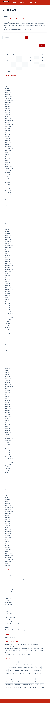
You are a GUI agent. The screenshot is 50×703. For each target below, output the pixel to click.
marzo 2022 (7, 185)
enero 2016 (7, 334)
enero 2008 (7, 527)
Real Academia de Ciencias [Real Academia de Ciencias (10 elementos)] (27, 684)
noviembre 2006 (9, 555)
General (6, 16)
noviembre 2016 (9, 313)
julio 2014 (7, 370)
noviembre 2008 (9, 507)
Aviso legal (39, 701)
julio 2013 (7, 394)
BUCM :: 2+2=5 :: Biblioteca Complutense (14, 618)
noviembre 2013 (9, 386)
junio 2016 (7, 323)
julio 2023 (7, 152)
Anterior (6, 37)
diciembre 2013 (8, 384)
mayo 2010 (7, 471)
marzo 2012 (7, 426)
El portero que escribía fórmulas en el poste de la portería (19, 579)
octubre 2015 (8, 340)
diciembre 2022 (8, 166)
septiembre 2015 (9, 342)
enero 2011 (7, 455)
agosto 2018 (8, 271)
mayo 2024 (7, 132)
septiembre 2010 (9, 463)
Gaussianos (7, 626)
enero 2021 (7, 213)
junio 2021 (7, 203)
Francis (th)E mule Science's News (13, 624)
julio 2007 (7, 539)
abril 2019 (7, 255)
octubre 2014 (8, 364)
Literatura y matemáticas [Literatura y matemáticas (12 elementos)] (21, 676)
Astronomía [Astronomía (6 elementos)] (21, 661)
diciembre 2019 (8, 239)
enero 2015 (7, 358)
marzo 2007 (7, 547)
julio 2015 (7, 346)
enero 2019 (7, 261)
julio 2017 (7, 297)
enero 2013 (7, 406)
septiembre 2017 (9, 293)
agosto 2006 (8, 561)
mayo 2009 (7, 495)
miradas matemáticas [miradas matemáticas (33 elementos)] (10, 681)
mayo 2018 (7, 277)
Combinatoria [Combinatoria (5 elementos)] (19, 664)
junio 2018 (7, 275)
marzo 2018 (7, 281)
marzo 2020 (7, 233)
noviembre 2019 (9, 241)
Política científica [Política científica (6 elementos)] (9, 684)
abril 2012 (7, 424)
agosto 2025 (8, 102)
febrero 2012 (8, 428)
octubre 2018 (8, 267)
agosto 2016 (8, 319)
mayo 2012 (7, 422)
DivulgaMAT (8, 598)
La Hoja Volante (8, 602)
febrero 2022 (8, 187)
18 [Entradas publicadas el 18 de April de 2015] (36, 63)
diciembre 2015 (8, 336)
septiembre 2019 (9, 245)
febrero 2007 (8, 549)
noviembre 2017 (9, 289)
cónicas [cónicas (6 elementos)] (38, 664)
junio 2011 (7, 444)
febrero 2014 (8, 380)
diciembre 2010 (8, 457)
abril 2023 (7, 158)
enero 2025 (7, 116)
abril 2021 (7, 207)
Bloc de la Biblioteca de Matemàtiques (14, 613)
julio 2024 (7, 128)
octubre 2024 (8, 122)
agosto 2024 (8, 126)
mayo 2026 (7, 86)
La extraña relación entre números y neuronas (20, 19)
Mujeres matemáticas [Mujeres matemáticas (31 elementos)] (21, 681)
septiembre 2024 (9, 124)
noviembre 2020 (9, 217)
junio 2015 (7, 348)
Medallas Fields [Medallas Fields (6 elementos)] (39, 679)
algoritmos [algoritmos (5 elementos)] (15, 661)
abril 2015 (7, 352)
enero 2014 (7, 382)
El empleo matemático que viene (24, 654)
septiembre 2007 (9, 535)
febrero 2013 (8, 404)
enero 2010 (7, 479)
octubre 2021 (8, 195)
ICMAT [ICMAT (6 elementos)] (36, 673)
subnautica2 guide (9, 650)
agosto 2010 (8, 465)
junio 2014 (7, 372)
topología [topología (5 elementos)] (35, 687)
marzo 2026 (7, 90)
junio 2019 (7, 251)
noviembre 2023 (9, 144)
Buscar (42, 45)
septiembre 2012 (9, 414)
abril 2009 (7, 497)
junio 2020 (7, 227)
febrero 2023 (8, 162)
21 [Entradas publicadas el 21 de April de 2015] (13, 66)
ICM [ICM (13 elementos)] (20, 673)
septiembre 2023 (9, 148)
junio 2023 (7, 154)
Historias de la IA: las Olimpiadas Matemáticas (16, 587)
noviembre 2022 (9, 168)
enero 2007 (7, 551)
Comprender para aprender (11, 577)
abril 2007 (7, 545)
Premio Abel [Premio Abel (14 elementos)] (17, 684)
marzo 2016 (7, 330)
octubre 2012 (8, 412)
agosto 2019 (8, 247)
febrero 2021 (8, 211)
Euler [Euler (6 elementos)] (7, 670)
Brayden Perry (8, 644)
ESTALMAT (7, 600)
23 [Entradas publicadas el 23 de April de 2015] (25, 66)
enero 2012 (7, 430)
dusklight (7, 648)
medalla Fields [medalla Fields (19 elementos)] (31, 679)
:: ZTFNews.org (8, 611)
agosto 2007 (8, 537)
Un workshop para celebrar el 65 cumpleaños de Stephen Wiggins (27, 648)
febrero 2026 (8, 92)
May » (9, 71)
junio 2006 (7, 565)
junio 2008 (7, 517)
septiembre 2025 (9, 100)
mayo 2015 (7, 350)
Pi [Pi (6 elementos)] (35, 681)
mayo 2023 (7, 156)
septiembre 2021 (9, 197)
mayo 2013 (7, 398)
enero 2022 (7, 189)
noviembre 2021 (9, 193)
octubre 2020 (8, 219)
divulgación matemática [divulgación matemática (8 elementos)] (11, 667)
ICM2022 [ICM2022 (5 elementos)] (31, 673)
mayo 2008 (7, 519)
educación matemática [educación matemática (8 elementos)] (29, 667)
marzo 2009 (7, 499)
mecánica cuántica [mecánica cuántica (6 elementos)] (22, 679)
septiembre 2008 (9, 511)
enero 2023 (7, 164)
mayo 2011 (7, 446)
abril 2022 (7, 182)
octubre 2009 (8, 485)
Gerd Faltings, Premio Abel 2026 (12, 591)
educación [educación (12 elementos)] (20, 667)
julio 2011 (7, 442)
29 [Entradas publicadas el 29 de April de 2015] (19, 68)
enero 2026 (7, 94)
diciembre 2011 (8, 432)
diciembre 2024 (8, 118)
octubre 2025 (8, 98)
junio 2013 (7, 396)
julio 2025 (7, 104)
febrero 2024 (8, 138)
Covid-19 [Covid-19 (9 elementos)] (26, 664)
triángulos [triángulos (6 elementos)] (42, 687)
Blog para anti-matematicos (11, 615)
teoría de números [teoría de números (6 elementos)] (18, 687)
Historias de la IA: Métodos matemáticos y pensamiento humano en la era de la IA (25, 581)
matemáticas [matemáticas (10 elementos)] (31, 676)
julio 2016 (7, 321)
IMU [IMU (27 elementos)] (41, 673)
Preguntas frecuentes (21, 701)
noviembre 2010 (9, 459)
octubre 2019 (8, 243)
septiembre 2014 (9, 366)
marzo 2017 (7, 305)
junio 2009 (7, 493)
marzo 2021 (7, 209)
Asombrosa (7, 573)
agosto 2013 (8, 392)
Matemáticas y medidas (11, 583)
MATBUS (7, 628)
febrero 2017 (8, 307)
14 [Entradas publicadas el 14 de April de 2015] (13, 63)
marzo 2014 (7, 378)
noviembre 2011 (9, 434)
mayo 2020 (7, 229)
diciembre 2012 (8, 408)
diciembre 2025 (8, 96)
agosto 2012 (8, 416)
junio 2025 (7, 106)
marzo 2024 (7, 136)
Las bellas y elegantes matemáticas (13, 589)
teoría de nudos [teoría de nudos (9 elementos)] (9, 687)
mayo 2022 (7, 180)
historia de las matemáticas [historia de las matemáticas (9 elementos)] (11, 673)
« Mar (6, 71)
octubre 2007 (8, 533)
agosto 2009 (8, 489)
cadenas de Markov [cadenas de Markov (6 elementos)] (10, 664)
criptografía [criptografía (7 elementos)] (32, 664)
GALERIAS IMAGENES (10, 637)
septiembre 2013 (9, 390)
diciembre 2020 (8, 215)
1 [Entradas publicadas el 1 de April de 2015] (19, 57)
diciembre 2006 (8, 553)
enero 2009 (7, 503)
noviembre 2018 (9, 265)
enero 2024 (7, 140)
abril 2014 (7, 376)
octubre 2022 (8, 170)
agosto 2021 (8, 199)
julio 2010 (7, 467)
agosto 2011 (8, 440)
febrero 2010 (8, 477)
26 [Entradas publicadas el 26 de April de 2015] (42, 66)
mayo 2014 (7, 374)
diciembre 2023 (8, 142)
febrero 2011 (8, 452)
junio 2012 (7, 420)
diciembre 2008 (8, 505)
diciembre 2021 (8, 191)
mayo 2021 (7, 205)
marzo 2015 (7, 354)
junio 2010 (7, 469)
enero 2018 (7, 285)
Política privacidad (31, 701)
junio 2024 (7, 130)
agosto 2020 (8, 223)
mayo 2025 (7, 108)
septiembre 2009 (9, 487)
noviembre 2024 (9, 120)
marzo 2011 (7, 450)
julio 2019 (7, 249)
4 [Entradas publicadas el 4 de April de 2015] (36, 57)
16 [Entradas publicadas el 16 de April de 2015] (25, 63)
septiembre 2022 (9, 172)
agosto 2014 (8, 368)
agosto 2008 (8, 513)
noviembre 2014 (9, 362)
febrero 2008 (8, 525)
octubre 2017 (8, 291)
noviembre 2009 (9, 483)
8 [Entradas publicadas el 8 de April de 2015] (19, 60)
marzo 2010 (7, 475)
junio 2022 (7, 178)
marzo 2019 (7, 257)
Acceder (7, 692)
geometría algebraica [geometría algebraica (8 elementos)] (25, 670)
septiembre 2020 (9, 221)
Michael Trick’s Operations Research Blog (15, 630)
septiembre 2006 (9, 559)
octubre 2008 (8, 509)
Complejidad (8, 620)
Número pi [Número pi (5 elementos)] (30, 681)
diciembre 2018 (8, 263)
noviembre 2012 (9, 410)
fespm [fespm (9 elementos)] (11, 670)
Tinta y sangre (8, 575)
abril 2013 (7, 400)
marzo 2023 (7, 160)
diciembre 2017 (8, 287)
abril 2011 (7, 448)
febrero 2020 (8, 235)
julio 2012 (7, 418)
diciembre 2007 (8, 529)
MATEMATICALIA (9, 604)
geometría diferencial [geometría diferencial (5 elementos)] (36, 670)
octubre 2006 (8, 557)
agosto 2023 (8, 150)
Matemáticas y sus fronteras (25, 2)
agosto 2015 (8, 344)
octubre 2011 (8, 436)
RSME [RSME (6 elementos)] (37, 684)
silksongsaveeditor (9, 654)
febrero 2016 (8, 332)
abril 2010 (7, 473)
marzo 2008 (7, 523)
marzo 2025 (7, 112)
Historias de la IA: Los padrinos (12, 585)
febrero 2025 (8, 114)
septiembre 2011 (9, 438)
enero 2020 (7, 237)
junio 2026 (7, 84)
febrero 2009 (8, 501)
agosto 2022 (8, 174)
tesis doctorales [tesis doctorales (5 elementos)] (27, 687)
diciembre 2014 (8, 360)
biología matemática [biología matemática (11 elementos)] (30, 661)
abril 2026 (7, 88)
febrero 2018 (8, 283)
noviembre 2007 (9, 531)
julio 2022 (7, 176)
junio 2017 (7, 299)
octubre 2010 (8, 461)
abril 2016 (7, 328)
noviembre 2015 (9, 338)
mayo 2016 (7, 326)
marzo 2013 (7, 402)
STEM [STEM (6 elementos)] (41, 684)
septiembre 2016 (9, 317)
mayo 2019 (7, 253)
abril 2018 (7, 279)
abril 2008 (7, 521)
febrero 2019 (8, 259)
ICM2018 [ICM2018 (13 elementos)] (25, 673)
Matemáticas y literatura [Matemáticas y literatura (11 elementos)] (11, 679)
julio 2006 (7, 563)
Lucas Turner (8, 646)
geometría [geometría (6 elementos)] (17, 670)
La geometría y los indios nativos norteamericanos (26, 644)
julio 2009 (7, 491)
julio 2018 (7, 273)
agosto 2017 (8, 295)
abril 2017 (7, 303)
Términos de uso (12, 701)
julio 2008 (7, 515)
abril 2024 (7, 134)
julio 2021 (7, 201)
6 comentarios (27, 29)
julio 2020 (7, 225)
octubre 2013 (8, 388)
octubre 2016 (8, 315)
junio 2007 (7, 541)
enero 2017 (7, 309)
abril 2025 (7, 110)
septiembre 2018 (9, 269)
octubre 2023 (8, 146)
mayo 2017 (7, 301)
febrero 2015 (8, 356)
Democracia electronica (10, 622)
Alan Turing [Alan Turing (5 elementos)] (8, 661)
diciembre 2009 (8, 481)
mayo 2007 (7, 543)
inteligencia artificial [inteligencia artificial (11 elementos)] (10, 676)
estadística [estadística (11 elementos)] (38, 667)
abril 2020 (7, 231)
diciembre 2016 (8, 311)
